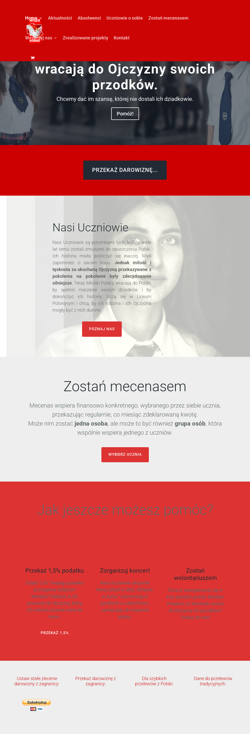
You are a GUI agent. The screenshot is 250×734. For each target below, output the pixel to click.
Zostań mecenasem (168, 18)
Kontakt (122, 38)
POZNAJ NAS (102, 329)
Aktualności (60, 18)
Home (31, 18)
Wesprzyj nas (38, 38)
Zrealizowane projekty (85, 38)
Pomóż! (125, 114)
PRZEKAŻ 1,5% (55, 633)
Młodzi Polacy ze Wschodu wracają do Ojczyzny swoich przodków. (125, 69)
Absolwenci (89, 18)
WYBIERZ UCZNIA (125, 454)
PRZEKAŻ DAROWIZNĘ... (125, 170)
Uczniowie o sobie (124, 18)
